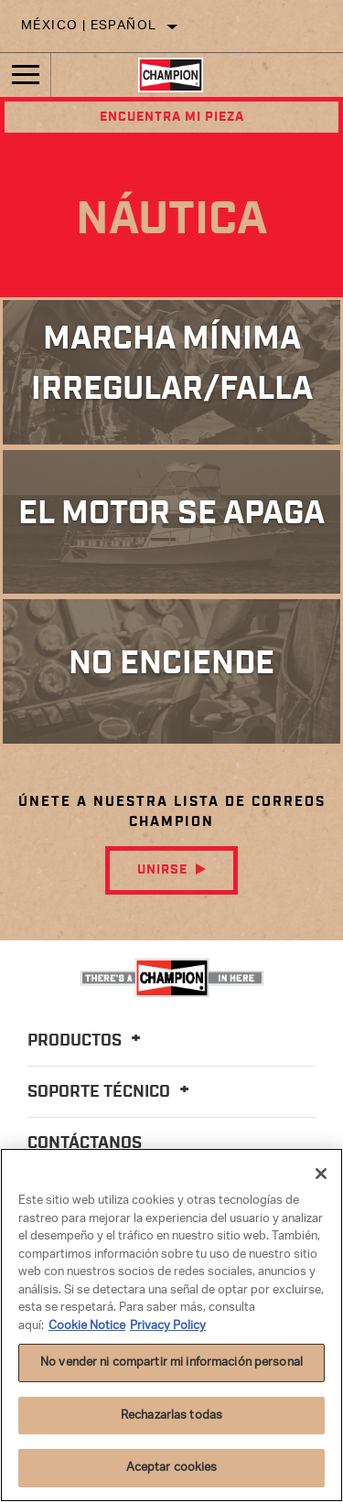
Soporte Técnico (111, 1092)
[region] (171, 1325)
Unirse (162, 870)
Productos (86, 1041)
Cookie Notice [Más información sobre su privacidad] (86, 1326)
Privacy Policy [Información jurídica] (168, 1326)
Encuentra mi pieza (172, 117)
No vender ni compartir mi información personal (171, 1362)
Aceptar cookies (172, 1467)
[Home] (170, 75)
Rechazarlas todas (171, 1415)
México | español (88, 26)
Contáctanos (84, 1143)
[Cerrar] (321, 1173)
